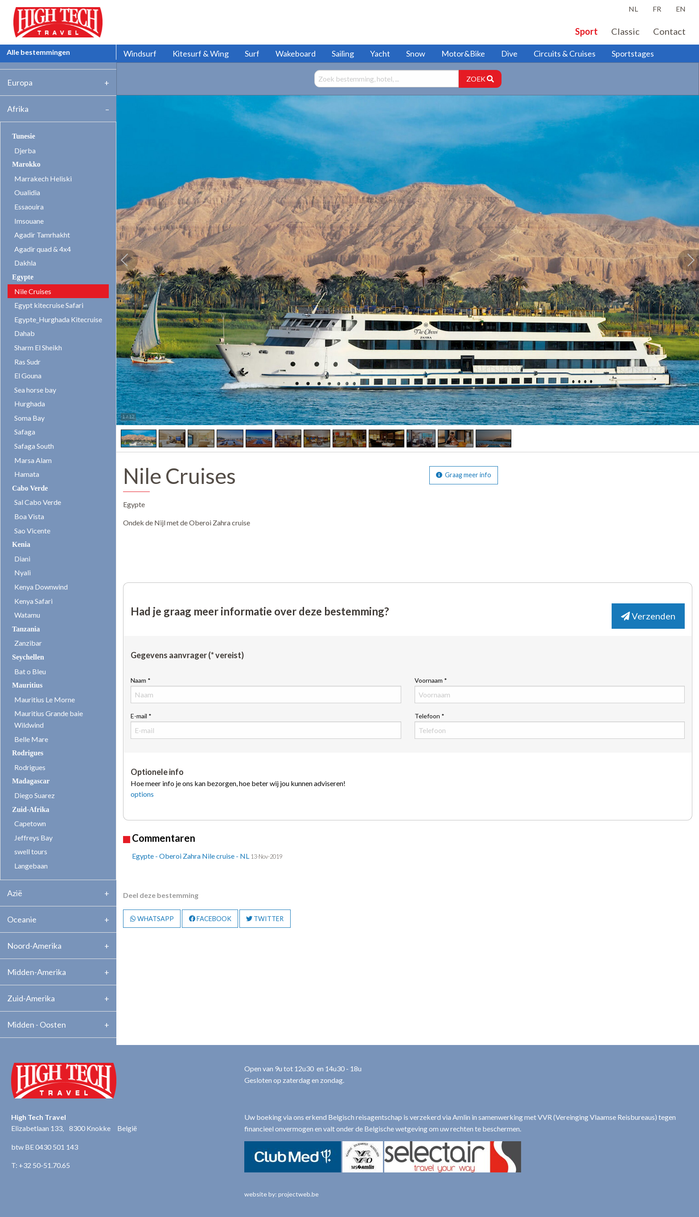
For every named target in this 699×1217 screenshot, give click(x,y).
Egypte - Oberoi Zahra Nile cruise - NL (190, 856)
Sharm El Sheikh (38, 347)
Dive (509, 53)
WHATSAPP (152, 918)
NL (633, 8)
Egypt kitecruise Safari (48, 305)
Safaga (24, 431)
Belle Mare (31, 739)
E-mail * (266, 725)
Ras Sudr (27, 361)
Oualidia (27, 192)
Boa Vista (29, 516)
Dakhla (25, 262)
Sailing (343, 53)
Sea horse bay (35, 389)
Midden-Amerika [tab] (36, 972)
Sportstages (633, 53)
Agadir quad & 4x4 (42, 249)
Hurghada (29, 403)
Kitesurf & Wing (201, 53)
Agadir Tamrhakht (42, 234)
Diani (22, 558)
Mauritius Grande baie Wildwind (48, 719)
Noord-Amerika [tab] (34, 946)
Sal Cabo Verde (37, 502)
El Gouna (27, 375)
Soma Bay (29, 418)
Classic (625, 31)
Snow (415, 53)
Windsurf (139, 53)
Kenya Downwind (41, 586)
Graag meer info (463, 475)
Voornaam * (550, 689)
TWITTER (265, 918)
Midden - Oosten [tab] (36, 1024)
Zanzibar (28, 643)
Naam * (266, 689)
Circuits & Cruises (565, 53)
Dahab (24, 333)
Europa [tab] (20, 82)
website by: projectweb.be (281, 1194)
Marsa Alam (33, 460)
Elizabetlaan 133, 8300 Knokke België (74, 1128)
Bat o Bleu (30, 671)
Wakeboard (295, 53)
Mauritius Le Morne (44, 699)
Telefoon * (550, 725)
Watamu (27, 615)
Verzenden (648, 616)
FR (657, 8)
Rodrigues (29, 767)
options (142, 794)
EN (681, 8)
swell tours (30, 851)
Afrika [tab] (18, 109)
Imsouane (29, 221)
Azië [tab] (14, 893)
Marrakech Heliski (43, 178)
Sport (586, 31)
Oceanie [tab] (22, 919)
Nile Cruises (32, 291)
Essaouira (29, 206)
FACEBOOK (210, 918)
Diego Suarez (34, 795)
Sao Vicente (32, 530)
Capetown (30, 823)
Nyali (22, 572)
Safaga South (34, 446)
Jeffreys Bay (33, 837)
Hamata (26, 474)
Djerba (25, 150)
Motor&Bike (463, 53)
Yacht (380, 53)
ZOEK (480, 78)
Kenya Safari (33, 601)
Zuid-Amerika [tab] (31, 998)
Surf (252, 53)
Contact (669, 31)
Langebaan (31, 865)
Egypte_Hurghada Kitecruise (58, 319)
